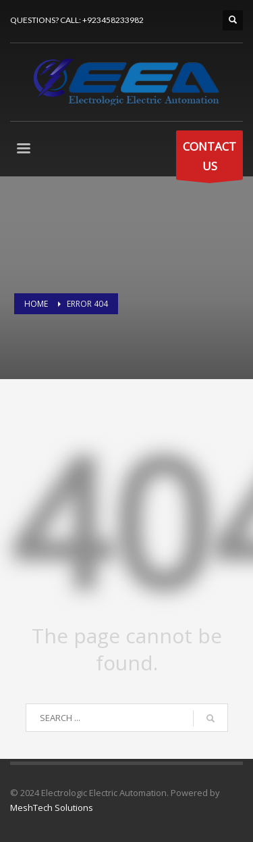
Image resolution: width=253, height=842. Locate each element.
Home (36, 303)
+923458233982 (113, 20)
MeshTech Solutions (51, 807)
